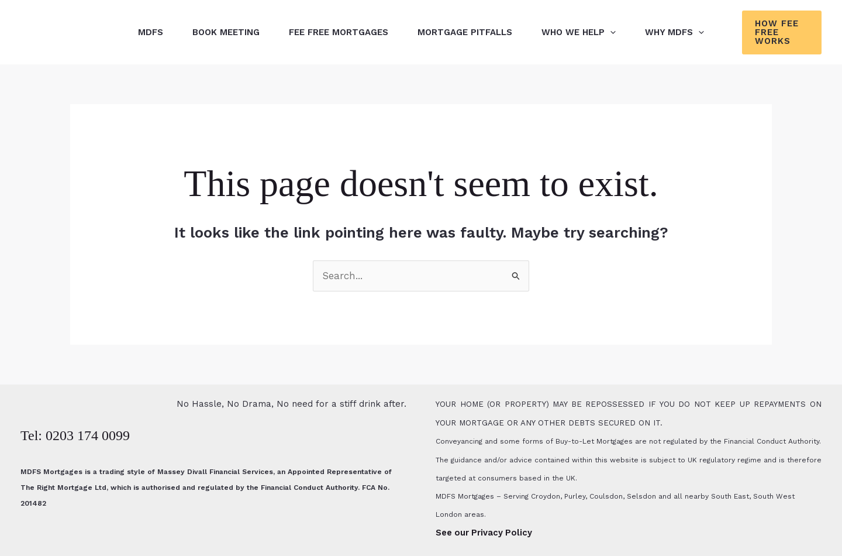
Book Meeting (226, 32)
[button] (610, 32)
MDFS (150, 32)
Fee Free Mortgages (338, 32)
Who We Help (578, 32)
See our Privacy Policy (484, 532)
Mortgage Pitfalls (464, 32)
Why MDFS (674, 32)
